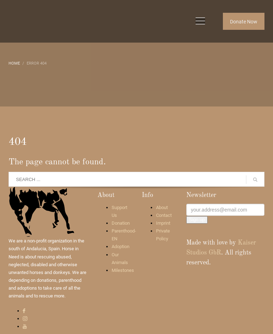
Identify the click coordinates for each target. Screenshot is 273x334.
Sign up (197, 219)
